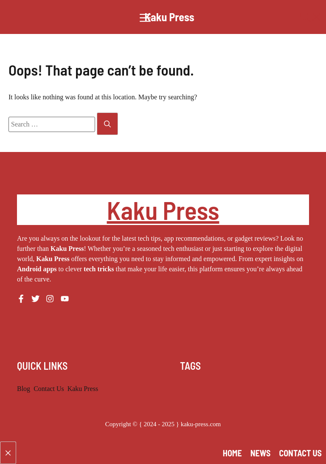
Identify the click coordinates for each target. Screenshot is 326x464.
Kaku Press (169, 16)
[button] (310, 17)
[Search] (107, 123)
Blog (23, 388)
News (260, 453)
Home (232, 453)
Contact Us (49, 388)
